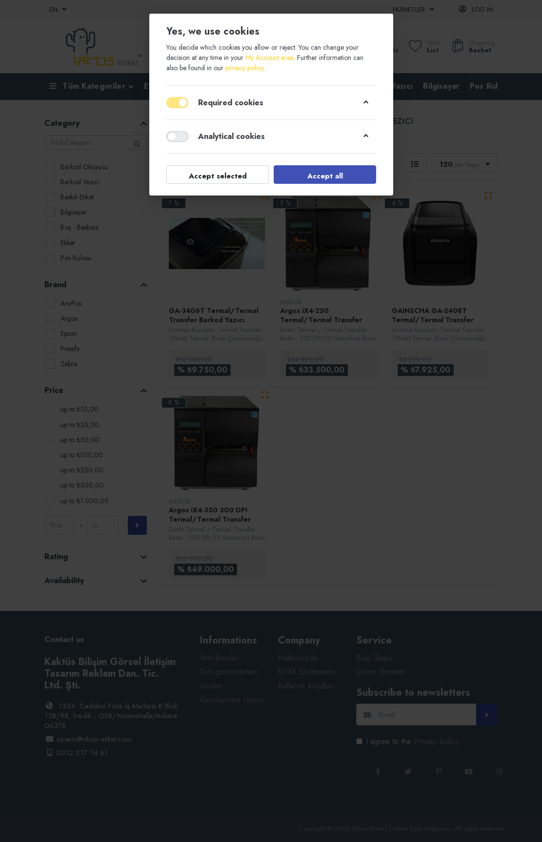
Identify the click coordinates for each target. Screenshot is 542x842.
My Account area (269, 57)
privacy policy (244, 68)
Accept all (324, 176)
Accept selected (217, 176)
